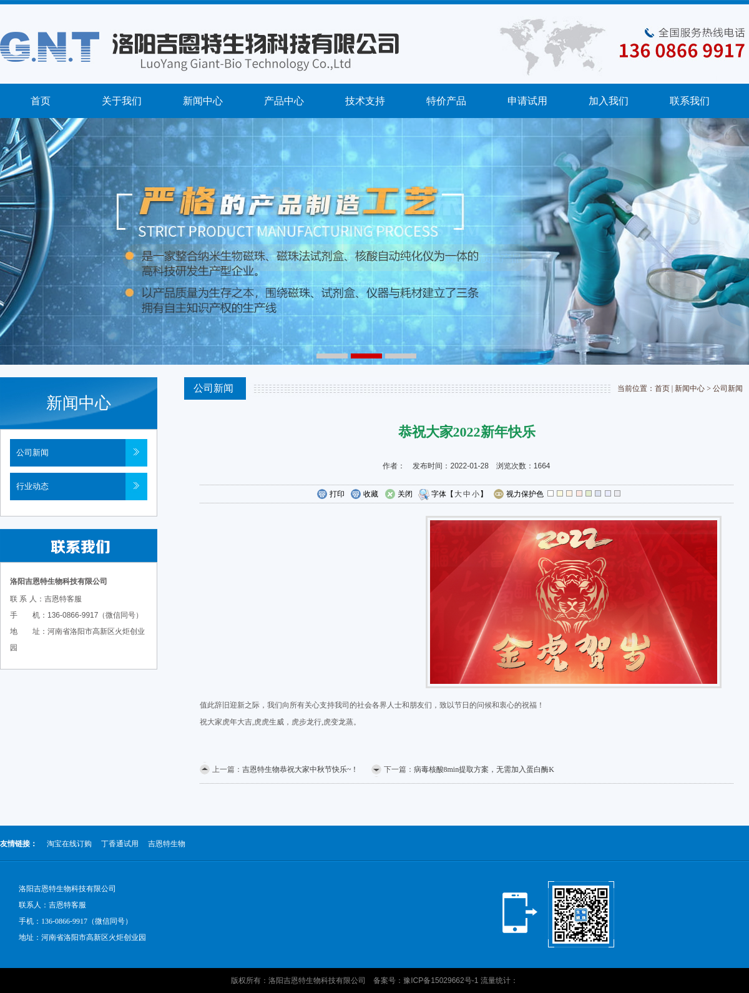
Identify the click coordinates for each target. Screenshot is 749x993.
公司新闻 (32, 452)
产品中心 (284, 101)
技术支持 (365, 101)
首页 (41, 101)
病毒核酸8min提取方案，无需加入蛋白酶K (484, 769)
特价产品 (446, 101)
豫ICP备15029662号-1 (440, 980)
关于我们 (122, 101)
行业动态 (32, 486)
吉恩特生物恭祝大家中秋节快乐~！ (300, 769)
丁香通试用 (120, 843)
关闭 (398, 494)
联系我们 (690, 101)
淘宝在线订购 (69, 843)
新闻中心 (203, 101)
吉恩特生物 (166, 843)
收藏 (364, 494)
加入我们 (609, 101)
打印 (330, 494)
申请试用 (527, 101)
